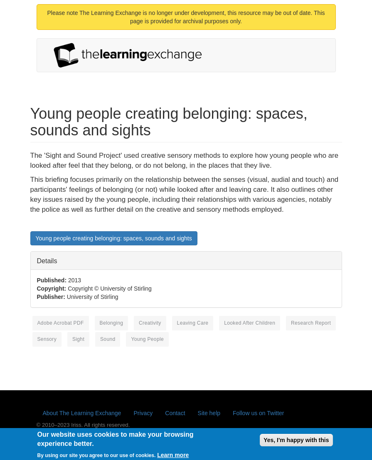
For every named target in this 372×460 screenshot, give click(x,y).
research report (311, 323)
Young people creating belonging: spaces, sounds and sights (114, 238)
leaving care (193, 323)
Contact (175, 413)
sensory (47, 339)
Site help (209, 413)
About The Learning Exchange (82, 413)
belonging (111, 323)
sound (108, 339)
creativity (150, 323)
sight (78, 339)
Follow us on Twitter (258, 413)
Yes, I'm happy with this (296, 442)
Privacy (143, 413)
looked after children (249, 323)
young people (147, 339)
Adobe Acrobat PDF (60, 323)
